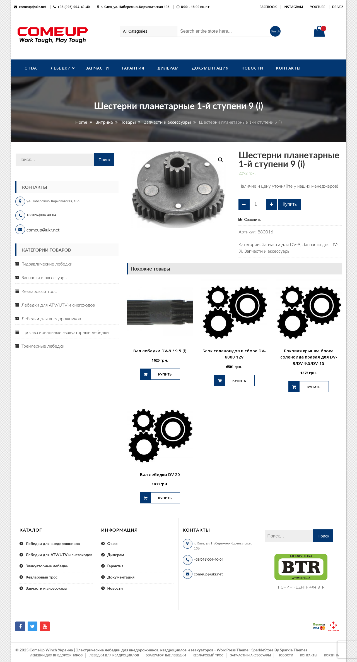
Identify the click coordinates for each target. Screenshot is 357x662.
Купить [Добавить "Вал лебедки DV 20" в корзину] (165, 498)
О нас (31, 68)
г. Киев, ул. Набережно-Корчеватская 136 (135, 6)
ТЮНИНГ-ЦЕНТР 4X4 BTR (300, 587)
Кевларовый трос (39, 291)
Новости (252, 68)
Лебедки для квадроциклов (114, 655)
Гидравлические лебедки (47, 263)
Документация (210, 68)
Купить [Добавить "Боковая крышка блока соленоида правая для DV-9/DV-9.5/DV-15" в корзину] (313, 387)
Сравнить (252, 219)
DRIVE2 (337, 6)
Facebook (268, 6)
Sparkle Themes (293, 649)
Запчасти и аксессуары (267, 251)
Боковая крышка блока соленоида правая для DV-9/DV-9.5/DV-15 (308, 357)
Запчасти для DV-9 (281, 244)
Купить (290, 204)
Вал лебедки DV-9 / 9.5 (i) (159, 350)
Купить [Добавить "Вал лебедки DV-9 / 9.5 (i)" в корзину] (165, 374)
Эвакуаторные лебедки (47, 565)
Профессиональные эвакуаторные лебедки (65, 332)
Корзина (331, 655)
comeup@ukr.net (32, 6)
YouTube (317, 6)
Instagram (293, 6)
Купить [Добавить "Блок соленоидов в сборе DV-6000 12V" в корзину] (239, 381)
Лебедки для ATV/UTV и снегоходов (58, 304)
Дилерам (168, 68)
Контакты (288, 68)
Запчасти (97, 68)
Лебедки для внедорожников (51, 318)
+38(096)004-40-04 (41, 215)
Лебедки (61, 68)
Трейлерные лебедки (42, 345)
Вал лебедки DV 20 (160, 474)
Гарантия (133, 68)
